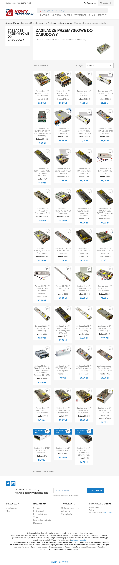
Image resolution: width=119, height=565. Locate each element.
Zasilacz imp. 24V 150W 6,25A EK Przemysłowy (84, 250)
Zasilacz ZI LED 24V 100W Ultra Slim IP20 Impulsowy (105, 131)
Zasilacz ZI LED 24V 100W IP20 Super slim (63, 288)
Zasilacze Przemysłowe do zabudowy (18, 35)
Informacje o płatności (42, 520)
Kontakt (102, 15)
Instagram (13, 483)
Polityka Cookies (39, 511)
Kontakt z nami (11, 508)
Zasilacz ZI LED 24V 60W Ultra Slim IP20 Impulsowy (83, 368)
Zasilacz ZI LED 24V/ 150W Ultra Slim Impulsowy (63, 250)
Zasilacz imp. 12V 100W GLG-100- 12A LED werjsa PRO (63, 368)
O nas (92, 15)
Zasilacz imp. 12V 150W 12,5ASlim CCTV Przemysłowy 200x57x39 (63, 329)
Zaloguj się (65, 511)
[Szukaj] (72, 10)
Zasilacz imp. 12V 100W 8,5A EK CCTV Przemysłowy (105, 250)
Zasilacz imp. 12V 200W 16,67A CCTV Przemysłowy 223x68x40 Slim (83, 451)
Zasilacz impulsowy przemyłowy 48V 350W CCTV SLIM (104, 368)
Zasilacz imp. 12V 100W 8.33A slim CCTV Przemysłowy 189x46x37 (105, 212)
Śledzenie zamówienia (70, 508)
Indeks (39, 99)
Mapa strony (38, 523)
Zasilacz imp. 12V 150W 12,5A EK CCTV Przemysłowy (42, 250)
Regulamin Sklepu (40, 514)
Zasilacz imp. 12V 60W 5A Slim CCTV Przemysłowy (84, 171)
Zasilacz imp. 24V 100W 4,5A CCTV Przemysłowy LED (105, 288)
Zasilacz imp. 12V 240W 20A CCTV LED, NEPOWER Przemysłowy (104, 411)
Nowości (56, 15)
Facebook (8, 483)
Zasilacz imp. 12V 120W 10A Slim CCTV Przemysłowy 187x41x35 (42, 172)
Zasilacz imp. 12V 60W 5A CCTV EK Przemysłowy (42, 93)
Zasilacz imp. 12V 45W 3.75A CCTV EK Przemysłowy (63, 210)
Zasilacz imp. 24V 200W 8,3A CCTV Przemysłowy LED (84, 410)
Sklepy (8, 511)
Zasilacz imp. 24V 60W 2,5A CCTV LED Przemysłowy (63, 171)
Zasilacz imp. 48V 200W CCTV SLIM (63, 449)
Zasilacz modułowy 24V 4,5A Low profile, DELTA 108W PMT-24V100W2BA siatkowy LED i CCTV (42, 370)
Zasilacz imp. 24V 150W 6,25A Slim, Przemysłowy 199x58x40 (84, 212)
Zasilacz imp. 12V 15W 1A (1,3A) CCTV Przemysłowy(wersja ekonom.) (42, 132)
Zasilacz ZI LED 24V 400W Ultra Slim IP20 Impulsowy (84, 328)
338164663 (26, 3)
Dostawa (36, 508)
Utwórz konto (66, 514)
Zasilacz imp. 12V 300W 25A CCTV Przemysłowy (62, 131)
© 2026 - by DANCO (59, 562)
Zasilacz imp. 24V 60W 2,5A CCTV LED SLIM (105, 93)
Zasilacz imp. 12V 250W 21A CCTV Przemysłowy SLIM (84, 131)
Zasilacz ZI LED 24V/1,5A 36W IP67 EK (105, 171)
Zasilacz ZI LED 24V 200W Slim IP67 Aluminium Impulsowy (42, 289)
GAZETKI (68, 15)
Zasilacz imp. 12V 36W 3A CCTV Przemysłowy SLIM (42, 210)
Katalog (44, 15)
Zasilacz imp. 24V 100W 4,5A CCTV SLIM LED (84, 93)
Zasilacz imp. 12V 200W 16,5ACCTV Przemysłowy (63, 410)
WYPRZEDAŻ (80, 15)
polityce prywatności (78, 540)
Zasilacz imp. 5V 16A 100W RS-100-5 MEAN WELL (42, 450)
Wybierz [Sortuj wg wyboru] (99, 65)
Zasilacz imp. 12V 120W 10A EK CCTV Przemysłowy (83, 288)
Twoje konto (68, 503)
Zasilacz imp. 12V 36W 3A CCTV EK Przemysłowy (63, 93)
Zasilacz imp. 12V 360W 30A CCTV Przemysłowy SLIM (105, 328)
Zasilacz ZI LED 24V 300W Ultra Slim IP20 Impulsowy (42, 328)
